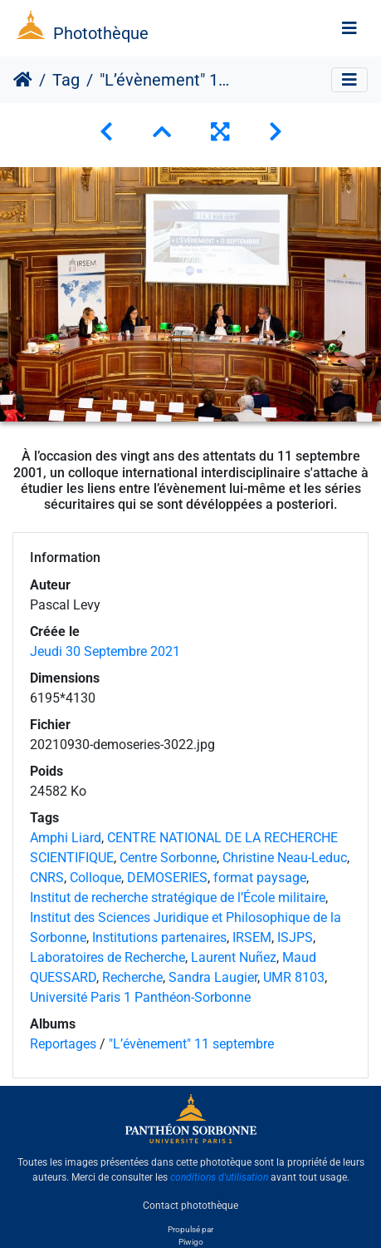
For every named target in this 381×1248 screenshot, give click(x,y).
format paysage (259, 877)
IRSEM (251, 937)
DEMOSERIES (167, 877)
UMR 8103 (294, 977)
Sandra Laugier (213, 977)
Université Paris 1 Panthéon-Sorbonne (140, 997)
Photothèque (101, 33)
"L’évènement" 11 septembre (191, 1044)
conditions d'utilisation (219, 1177)
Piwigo (190, 1241)
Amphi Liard (65, 838)
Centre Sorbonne (168, 858)
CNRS (47, 877)
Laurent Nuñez (233, 957)
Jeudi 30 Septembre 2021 (105, 651)
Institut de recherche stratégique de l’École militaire (177, 897)
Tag (66, 80)
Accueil (22, 79)
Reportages (63, 1044)
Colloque (95, 877)
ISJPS (295, 937)
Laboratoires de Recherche (107, 957)
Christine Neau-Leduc (284, 858)
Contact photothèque (190, 1205)
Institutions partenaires (159, 937)
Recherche (132, 977)
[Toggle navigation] (349, 28)
